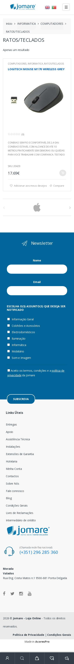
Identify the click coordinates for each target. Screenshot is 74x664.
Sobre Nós (12, 483)
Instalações (13, 446)
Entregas (11, 424)
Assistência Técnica (18, 439)
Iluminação (16, 338)
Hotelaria (11, 461)
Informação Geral (20, 319)
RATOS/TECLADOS (54, 63)
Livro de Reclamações (19, 513)
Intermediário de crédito (21, 520)
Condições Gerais (17, 505)
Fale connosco (15, 491)
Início (9, 23)
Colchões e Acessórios (23, 326)
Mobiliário (15, 351)
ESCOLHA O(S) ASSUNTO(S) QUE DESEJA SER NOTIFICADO (36, 308)
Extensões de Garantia (20, 454)
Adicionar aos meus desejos (30, 185)
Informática (16, 345)
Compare (58, 185)
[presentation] (37, 385)
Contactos (12, 476)
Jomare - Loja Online (27, 618)
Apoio (9, 432)
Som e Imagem (19, 358)
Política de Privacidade (28, 635)
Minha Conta (14, 469)
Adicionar (62, 173)
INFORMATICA (26, 23)
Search (22, 658)
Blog (9, 498)
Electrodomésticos (21, 332)
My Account (7, 658)
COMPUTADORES (52, 23)
